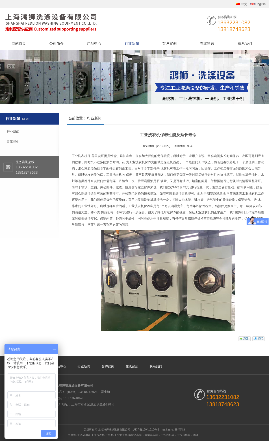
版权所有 (89, 429)
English (260, 4)
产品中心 (94, 43)
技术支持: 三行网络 (173, 429)
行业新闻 (132, 43)
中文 (244, 4)
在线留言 (207, 43)
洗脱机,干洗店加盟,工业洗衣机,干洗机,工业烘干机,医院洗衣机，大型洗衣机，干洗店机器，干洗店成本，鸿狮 (133, 435)
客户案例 (169, 43)
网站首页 (19, 43)
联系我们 (245, 43)
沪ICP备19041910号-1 (145, 429)
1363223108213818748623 (27, 169)
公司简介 (56, 43)
